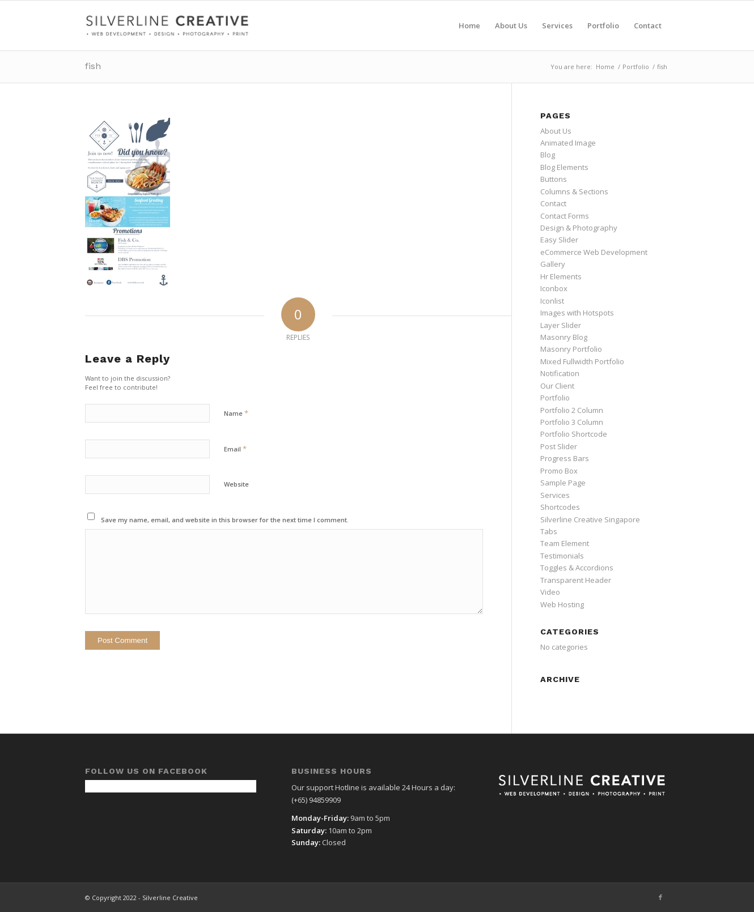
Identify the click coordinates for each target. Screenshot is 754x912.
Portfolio (555, 398)
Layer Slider (560, 325)
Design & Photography (578, 228)
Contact (553, 203)
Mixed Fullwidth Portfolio (582, 361)
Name (236, 413)
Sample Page (563, 483)
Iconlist (552, 301)
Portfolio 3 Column (571, 422)
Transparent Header (575, 580)
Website (236, 484)
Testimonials (562, 556)
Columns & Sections (574, 191)
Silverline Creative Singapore (590, 519)
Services (555, 495)
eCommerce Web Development (593, 252)
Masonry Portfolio (571, 349)
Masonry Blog (563, 337)
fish (93, 66)
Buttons (553, 179)
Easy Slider (559, 240)
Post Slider (558, 446)
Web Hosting (562, 604)
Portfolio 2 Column (571, 410)
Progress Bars (564, 458)
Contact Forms (564, 216)
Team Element (564, 543)
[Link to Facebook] (660, 897)
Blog (547, 155)
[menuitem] (469, 25)
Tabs (548, 531)
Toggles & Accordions (576, 567)
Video (550, 592)
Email (235, 449)
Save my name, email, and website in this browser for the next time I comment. (225, 519)
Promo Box (559, 471)
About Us (555, 131)
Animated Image (568, 143)
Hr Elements (561, 276)
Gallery (552, 264)
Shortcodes (560, 507)
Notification (559, 373)
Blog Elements (564, 167)
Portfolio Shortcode (573, 434)
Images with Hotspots (577, 313)
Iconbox (553, 288)
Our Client (557, 386)
